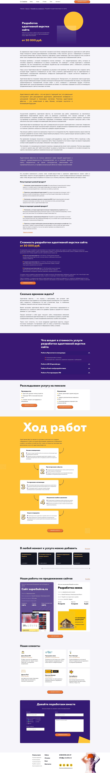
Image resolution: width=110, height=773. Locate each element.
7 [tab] (51, 569)
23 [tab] (71, 569)
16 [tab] (63, 569)
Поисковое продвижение (36, 757)
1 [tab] (44, 569)
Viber (29, 723)
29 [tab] (79, 569)
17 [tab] (64, 569)
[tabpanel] (29, 558)
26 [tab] (75, 569)
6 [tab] (50, 569)
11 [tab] (56, 569)
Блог (51, 1)
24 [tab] (73, 569)
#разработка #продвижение (52, 657)
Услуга (56, 712)
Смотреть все (55, 636)
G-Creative (23, 1)
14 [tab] (60, 569)
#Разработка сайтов (73, 584)
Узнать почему (28, 232)
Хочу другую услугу (65, 406)
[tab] (65, 353)
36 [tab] (88, 569)
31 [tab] (81, 569)
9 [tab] (54, 569)
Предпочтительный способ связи (33, 718)
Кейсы (31, 1)
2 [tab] (45, 569)
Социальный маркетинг (36, 761)
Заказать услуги (27, 282)
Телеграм (30, 719)
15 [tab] (61, 569)
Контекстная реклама (36, 759)
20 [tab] (68, 569)
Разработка (70, 587)
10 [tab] (55, 569)
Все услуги (87, 548)
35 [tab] (86, 569)
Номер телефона (30, 726)
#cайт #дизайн (25, 676)
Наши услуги (36, 755)
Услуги (37, 1)
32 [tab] (83, 569)
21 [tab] (69, 569)
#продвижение (49, 676)
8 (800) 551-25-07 (65, 755)
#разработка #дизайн (26, 657)
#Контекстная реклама (27, 584)
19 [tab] (66, 569)
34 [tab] (85, 569)
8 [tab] (52, 569)
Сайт (35, 589)
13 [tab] (59, 569)
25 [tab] (74, 569)
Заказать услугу (82, 1)
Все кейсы (87, 578)
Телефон (39, 719)
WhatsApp (31, 721)
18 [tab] (65, 569)
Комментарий (58, 718)
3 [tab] (46, 569)
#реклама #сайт (73, 677)
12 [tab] (57, 569)
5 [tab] (49, 569)
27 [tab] (76, 569)
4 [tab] (47, 569)
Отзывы (44, 1)
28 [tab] (78, 569)
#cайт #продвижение (74, 657)
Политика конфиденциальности (66, 768)
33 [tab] (84, 569)
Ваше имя (28, 712)
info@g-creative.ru (65, 757)
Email (38, 721)
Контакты (58, 1)
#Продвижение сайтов (37, 584)
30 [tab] (80, 569)
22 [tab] (70, 569)
